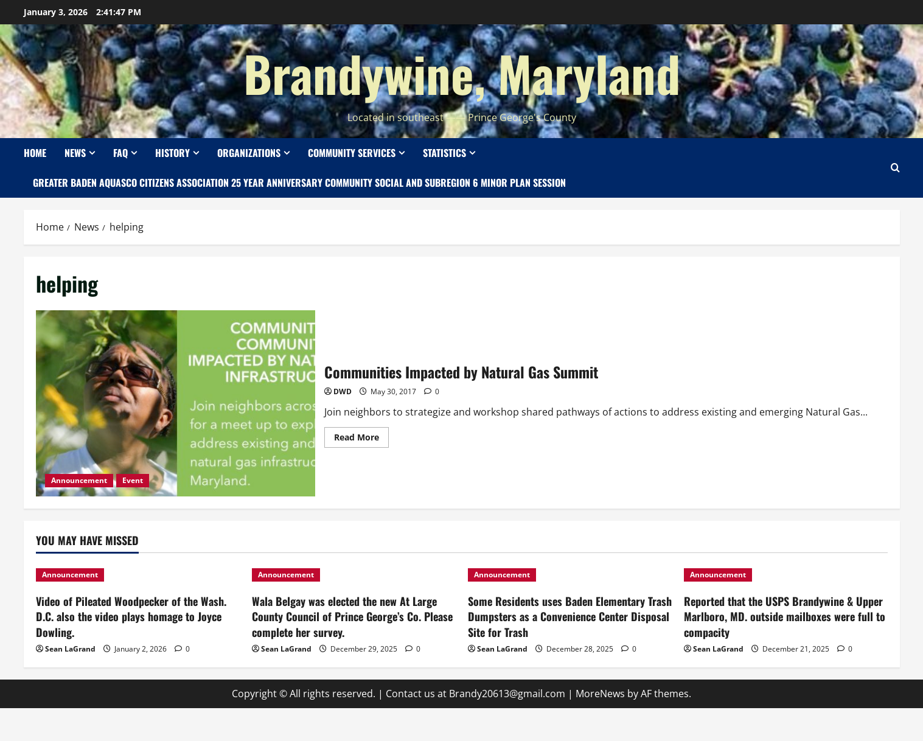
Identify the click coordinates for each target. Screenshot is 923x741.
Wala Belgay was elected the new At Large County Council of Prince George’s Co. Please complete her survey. (352, 616)
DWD (342, 391)
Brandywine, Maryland (461, 73)
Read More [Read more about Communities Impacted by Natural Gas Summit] (361, 435)
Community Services (351, 152)
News (75, 152)
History (172, 152)
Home (35, 152)
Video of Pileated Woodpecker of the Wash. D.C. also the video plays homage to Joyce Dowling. (131, 616)
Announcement (79, 480)
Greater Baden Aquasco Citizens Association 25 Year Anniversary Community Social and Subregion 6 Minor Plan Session (299, 182)
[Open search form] (895, 167)
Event (132, 480)
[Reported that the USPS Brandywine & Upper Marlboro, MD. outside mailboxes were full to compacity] (786, 575)
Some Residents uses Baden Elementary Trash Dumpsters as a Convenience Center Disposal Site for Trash (570, 616)
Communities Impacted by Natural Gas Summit (175, 403)
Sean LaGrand (70, 649)
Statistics (444, 152)
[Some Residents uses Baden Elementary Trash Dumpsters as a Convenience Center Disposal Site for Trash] (570, 575)
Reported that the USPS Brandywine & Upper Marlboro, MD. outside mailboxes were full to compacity (784, 616)
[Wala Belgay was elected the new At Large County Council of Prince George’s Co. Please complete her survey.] (354, 575)
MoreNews (600, 693)
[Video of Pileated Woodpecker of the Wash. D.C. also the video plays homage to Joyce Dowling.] (138, 575)
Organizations (248, 152)
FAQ (120, 152)
